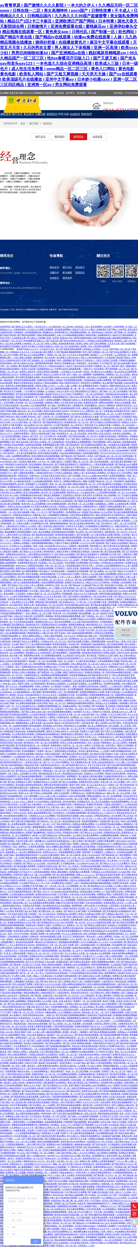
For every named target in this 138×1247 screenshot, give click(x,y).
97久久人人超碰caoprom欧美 (95, 475)
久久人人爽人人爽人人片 (89, 700)
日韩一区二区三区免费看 (83, 858)
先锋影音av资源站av (22, 515)
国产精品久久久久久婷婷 (91, 832)
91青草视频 (126, 1144)
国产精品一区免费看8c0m (94, 1155)
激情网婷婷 (38, 357)
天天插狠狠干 (98, 852)
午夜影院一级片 (13, 666)
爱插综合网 (43, 669)
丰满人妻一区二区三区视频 (112, 782)
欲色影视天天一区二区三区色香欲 (72, 433)
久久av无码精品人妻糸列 (33, 1088)
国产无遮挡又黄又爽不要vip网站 (51, 1136)
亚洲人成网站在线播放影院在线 (101, 984)
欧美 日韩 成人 (91, 919)
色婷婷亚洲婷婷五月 (114, 1139)
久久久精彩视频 (31, 796)
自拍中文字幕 (31, 1063)
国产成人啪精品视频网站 (119, 917)
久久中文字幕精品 (88, 1153)
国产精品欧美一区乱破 (114, 470)
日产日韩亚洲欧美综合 (96, 860)
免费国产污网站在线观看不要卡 (113, 506)
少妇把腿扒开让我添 (28, 773)
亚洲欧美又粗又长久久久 (123, 1054)
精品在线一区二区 (90, 1012)
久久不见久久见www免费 (78, 355)
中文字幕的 (63, 894)
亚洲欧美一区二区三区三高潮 (71, 487)
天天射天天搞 (57, 953)
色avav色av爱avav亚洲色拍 (24, 669)
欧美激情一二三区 (130, 520)
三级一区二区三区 (107, 1037)
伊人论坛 (21, 1153)
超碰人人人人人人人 (85, 874)
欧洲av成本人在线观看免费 (59, 548)
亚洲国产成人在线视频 (123, 995)
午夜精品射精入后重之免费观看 (97, 380)
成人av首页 (48, 723)
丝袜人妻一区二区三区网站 (119, 858)
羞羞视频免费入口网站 (43, 827)
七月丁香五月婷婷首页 (61, 824)
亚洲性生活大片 (50, 852)
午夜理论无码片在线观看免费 (68, 369)
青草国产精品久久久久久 (27, 349)
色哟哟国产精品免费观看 (75, 1122)
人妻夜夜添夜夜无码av (11, 905)
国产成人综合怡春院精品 (12, 765)
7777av (61, 666)
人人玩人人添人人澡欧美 (23, 801)
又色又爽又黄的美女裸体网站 (120, 1178)
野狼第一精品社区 (81, 844)
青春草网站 (129, 1082)
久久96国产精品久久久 (30, 883)
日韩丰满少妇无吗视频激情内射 (22, 807)
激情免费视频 (39, 664)
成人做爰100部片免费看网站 (104, 540)
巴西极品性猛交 (19, 681)
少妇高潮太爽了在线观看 (104, 1099)
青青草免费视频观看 (100, 964)
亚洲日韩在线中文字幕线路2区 (39, 768)
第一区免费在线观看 (17, 824)
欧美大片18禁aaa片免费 (90, 914)
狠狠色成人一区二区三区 (54, 770)
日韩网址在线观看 (96, 1139)
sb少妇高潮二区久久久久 (56, 546)
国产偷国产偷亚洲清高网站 (45, 692)
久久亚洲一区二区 (124, 709)
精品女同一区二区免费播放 (12, 652)
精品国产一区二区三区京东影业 (43, 430)
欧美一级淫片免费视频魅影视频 (22, 1099)
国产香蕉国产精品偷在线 (18, 400)
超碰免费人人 (12, 852)
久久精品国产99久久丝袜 (111, 419)
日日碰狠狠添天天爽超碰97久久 (99, 526)
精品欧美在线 (20, 1023)
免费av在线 (35, 787)
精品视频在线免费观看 (69, 942)
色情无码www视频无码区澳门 (119, 672)
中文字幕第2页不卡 (22, 1046)
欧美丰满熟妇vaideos (74, 1060)
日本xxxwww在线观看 (34, 987)
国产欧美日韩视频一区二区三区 (124, 1074)
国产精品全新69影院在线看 (98, 1150)
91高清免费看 (91, 607)
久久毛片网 (124, 860)
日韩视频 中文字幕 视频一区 (34, 886)
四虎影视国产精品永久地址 (18, 1071)
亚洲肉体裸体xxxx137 (103, 1167)
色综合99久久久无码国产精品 (58, 844)
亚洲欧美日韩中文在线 (89, 782)
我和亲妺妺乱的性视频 (108, 1113)
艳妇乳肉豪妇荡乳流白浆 (95, 950)
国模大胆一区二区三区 (23, 1012)
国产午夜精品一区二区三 (93, 616)
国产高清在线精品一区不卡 (96, 1147)
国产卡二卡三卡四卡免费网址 (56, 762)
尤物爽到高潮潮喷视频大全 (49, 706)
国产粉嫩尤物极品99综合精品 (42, 658)
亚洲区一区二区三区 (56, 355)
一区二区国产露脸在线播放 (26, 858)
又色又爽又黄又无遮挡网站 (56, 1169)
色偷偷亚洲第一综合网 (24, 1130)
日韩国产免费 (18, 1094)
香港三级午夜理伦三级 (78, 1082)
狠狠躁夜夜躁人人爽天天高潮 (29, 723)
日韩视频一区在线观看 (121, 582)
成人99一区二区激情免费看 (53, 492)
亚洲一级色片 (107, 1231)
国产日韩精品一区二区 (99, 352)
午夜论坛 (85, 574)
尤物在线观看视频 (24, 717)
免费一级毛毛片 (29, 1066)
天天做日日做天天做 (79, 1119)
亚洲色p (25, 436)
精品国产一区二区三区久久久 (60, 1035)
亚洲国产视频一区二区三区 (77, 461)
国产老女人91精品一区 (40, 442)
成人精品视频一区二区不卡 (71, 950)
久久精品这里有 (88, 492)
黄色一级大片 (123, 1037)
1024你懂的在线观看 (95, 720)
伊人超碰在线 (18, 647)
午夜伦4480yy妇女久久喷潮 (18, 1074)
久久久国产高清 (54, 1217)
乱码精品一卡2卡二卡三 (61, 1125)
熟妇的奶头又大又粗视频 (75, 725)
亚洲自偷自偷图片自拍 (90, 647)
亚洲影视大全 (127, 832)
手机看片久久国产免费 (108, 655)
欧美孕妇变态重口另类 (26, 599)
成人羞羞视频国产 (26, 1167)
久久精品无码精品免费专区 (99, 1172)
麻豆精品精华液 (42, 779)
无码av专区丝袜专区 (80, 992)
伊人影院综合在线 (44, 829)
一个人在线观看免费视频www (27, 1133)
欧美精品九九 (59, 925)
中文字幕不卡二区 (106, 450)
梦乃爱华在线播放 (47, 888)
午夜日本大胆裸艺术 (129, 754)
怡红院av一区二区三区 (57, 638)
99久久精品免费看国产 (18, 1054)
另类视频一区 (112, 1108)
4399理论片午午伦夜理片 (38, 681)
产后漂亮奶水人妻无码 (71, 495)
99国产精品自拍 (7, 416)
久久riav (115, 1228)
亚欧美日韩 (87, 1105)
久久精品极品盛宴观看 (42, 481)
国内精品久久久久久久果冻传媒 (48, 596)
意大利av (18, 1110)
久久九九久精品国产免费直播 (89, 489)
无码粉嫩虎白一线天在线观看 (67, 827)
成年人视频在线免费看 (24, 473)
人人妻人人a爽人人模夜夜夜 (107, 807)
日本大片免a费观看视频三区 (118, 501)
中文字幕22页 (106, 363)
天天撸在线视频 (122, 1212)
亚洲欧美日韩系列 (34, 1082)
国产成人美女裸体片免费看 (35, 877)
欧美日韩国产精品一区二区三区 (51, 703)
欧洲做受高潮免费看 (36, 731)
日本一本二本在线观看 (14, 619)
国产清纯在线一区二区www (24, 697)
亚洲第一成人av (44, 751)
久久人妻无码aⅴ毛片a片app (22, 945)
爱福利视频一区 (8, 523)
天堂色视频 (9, 402)
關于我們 (34, 123)
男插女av (124, 835)
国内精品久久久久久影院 (102, 886)
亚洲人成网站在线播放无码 (74, 984)
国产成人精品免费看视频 (64, 874)
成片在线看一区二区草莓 (120, 725)
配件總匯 (67, 272)
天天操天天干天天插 (109, 1116)
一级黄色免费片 (19, 1122)
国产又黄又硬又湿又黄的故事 (116, 546)
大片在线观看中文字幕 (95, 697)
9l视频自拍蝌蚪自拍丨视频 (75, 481)
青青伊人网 (29, 605)
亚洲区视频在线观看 (111, 689)
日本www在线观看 (94, 903)
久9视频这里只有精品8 (79, 551)
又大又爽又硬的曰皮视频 (23, 734)
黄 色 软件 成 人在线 (9, 495)
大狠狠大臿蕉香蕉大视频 (26, 888)
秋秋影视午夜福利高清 (92, 652)
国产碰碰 (78, 501)
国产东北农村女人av (83, 627)
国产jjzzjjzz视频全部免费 (48, 1099)
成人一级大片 (67, 807)
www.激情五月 (6, 1136)
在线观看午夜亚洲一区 (24, 779)
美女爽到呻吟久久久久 (112, 770)
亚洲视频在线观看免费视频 (125, 1015)
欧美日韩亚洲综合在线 (33, 1015)
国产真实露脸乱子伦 (128, 1004)
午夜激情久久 (41, 880)
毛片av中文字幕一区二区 (69, 714)
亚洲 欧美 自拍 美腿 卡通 (11, 655)
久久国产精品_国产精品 (84, 1063)
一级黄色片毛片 (11, 950)
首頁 (22, 123)
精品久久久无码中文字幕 (54, 374)
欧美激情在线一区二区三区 (76, 422)
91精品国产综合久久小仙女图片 (106, 947)
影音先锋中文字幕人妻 (68, 1184)
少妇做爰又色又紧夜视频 (119, 444)
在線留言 (54, 278)
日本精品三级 (120, 1167)
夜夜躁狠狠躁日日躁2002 (78, 1018)
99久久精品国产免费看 (22, 984)
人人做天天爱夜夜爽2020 (21, 596)
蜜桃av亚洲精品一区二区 (98, 796)
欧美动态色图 (78, 610)
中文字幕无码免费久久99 (123, 959)
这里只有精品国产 (53, 754)
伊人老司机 (112, 860)
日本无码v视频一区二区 (25, 1136)
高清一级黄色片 (20, 846)
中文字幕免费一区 (24, 799)
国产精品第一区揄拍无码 (42, 995)
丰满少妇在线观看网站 (58, 880)
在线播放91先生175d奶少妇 (20, 1119)
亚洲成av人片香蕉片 (92, 349)
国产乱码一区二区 (28, 450)
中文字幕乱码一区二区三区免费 (30, 970)
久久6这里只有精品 (12, 650)
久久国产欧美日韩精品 (86, 661)
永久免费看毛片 (95, 683)
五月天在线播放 (102, 1088)
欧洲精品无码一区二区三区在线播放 (94, 801)
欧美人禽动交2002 (75, 917)
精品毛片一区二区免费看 (50, 529)
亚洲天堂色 (45, 1096)
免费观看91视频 (98, 641)
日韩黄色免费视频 (36, 846)
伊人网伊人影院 (19, 976)
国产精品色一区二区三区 (72, 897)
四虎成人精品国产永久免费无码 (43, 1054)
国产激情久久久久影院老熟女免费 (63, 1009)
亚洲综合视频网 (53, 400)
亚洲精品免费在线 (87, 1074)
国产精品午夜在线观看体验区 (125, 1150)
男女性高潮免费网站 (24, 1009)
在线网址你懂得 (16, 1063)
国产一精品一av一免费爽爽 (79, 374)
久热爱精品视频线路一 (16, 1144)
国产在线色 (94, 563)
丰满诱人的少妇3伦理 (125, 990)
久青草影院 (114, 905)
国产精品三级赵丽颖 (74, 1195)
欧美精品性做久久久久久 (110, 919)
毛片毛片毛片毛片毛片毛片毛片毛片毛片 (118, 453)
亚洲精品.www (50, 666)
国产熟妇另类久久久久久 (122, 1164)
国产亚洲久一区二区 (31, 728)
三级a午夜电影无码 (105, 990)
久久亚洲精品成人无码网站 (114, 1026)
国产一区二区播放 (9, 366)
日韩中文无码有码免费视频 (92, 1234)
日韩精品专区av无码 (84, 807)
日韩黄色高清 (79, 804)
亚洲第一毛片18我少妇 (63, 467)
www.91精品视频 (49, 577)
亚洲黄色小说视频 (124, 1018)
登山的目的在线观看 (25, 942)
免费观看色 (9, 928)
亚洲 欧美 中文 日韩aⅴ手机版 (98, 425)
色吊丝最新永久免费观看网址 (79, 442)
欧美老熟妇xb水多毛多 (107, 748)
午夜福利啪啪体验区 (59, 1007)
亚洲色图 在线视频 (95, 1189)
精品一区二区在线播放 (95, 734)
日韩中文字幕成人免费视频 (67, 543)
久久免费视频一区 (74, 886)
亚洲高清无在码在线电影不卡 (70, 658)
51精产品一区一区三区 (72, 745)
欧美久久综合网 (29, 369)
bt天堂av (75, 411)
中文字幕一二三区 (20, 658)
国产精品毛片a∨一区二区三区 (100, 650)
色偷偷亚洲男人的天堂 (64, 768)
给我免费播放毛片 (61, 397)
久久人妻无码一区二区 (80, 939)
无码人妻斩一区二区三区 (51, 591)
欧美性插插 (128, 456)
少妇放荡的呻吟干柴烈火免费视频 (64, 428)
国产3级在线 (15, 964)
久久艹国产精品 (73, 439)
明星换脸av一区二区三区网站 (114, 742)
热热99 (30, 1172)
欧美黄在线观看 (60, 644)
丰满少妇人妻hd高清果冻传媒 (85, 1046)
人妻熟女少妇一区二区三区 (18, 447)
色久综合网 (50, 357)
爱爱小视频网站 (113, 992)
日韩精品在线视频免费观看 (55, 1212)
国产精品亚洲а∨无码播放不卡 (31, 917)
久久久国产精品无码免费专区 (85, 622)
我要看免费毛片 (90, 506)
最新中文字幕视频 (125, 745)
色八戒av (52, 405)
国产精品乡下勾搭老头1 (83, 360)
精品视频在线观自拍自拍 (27, 855)
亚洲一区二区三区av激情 (60, 484)
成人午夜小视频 (81, 799)
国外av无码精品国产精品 (54, 860)
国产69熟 (10, 1037)
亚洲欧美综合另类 (112, 832)
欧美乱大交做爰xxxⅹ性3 (20, 720)
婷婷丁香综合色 (114, 838)
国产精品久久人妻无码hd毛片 (29, 770)
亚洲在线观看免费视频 (82, 633)
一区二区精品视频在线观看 (45, 1049)
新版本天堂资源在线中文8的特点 (28, 383)
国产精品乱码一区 (53, 520)
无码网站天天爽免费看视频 (16, 591)
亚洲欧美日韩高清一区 (29, 1245)
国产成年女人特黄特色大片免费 (85, 416)
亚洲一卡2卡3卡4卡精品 (18, 933)
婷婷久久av (24, 793)
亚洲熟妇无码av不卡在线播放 (54, 624)
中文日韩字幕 (92, 1037)
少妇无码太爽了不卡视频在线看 (61, 863)
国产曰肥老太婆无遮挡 (80, 962)
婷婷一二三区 (14, 1139)
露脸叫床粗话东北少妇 (120, 385)
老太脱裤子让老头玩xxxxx (68, 357)
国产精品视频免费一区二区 (32, 388)
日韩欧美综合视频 (35, 565)
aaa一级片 (123, 768)
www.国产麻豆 (88, 714)
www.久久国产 (10, 917)
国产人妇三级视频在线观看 (57, 388)
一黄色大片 (87, 369)
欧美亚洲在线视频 (84, 1175)
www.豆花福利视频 (77, 796)
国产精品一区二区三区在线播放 (114, 391)
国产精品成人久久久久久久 (96, 557)
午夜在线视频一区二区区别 (39, 467)
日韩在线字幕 (97, 551)
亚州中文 (58, 481)
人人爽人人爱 (131, 903)
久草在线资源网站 (104, 1063)
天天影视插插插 (94, 911)
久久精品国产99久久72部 (92, 585)
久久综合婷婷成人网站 (96, 970)
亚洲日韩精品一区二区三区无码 (49, 605)
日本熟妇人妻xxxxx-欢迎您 (77, 1004)
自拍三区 (55, 740)
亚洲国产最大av (63, 414)
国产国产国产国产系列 (73, 591)
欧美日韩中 (96, 1198)
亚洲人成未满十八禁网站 (45, 717)
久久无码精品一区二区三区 (69, 1158)
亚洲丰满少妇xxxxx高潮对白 (73, 1141)
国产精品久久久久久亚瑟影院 (29, 759)
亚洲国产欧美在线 (95, 804)
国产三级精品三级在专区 (113, 914)
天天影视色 (20, 593)
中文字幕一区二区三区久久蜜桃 (100, 630)
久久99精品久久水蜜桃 (115, 1189)
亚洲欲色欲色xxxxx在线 (46, 894)
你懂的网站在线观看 (124, 695)
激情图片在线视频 (86, 430)
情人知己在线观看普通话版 (125, 512)
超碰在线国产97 (48, 992)
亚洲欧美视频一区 (27, 998)
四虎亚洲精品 (6, 363)
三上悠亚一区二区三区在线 (50, 450)
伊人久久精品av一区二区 (108, 827)
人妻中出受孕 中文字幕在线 (18, 534)
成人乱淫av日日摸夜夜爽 (125, 371)
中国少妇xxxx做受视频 (37, 1023)
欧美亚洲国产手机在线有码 (20, 897)
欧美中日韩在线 (113, 692)
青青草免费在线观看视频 (110, 593)
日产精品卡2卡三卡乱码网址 (120, 473)
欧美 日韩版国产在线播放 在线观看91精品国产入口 (106, 933)
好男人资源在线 (114, 442)
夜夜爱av (50, 616)
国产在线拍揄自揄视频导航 (58, 1046)
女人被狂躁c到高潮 (22, 481)
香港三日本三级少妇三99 (11, 987)
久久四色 (10, 911)
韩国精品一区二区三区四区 (118, 374)
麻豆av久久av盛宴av (103, 371)
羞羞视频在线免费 (120, 1068)
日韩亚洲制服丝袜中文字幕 (109, 846)
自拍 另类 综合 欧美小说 (46, 981)
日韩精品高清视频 (44, 1203)
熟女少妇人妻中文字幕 (80, 397)
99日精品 (96, 1077)
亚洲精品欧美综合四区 (55, 776)
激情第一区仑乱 (17, 695)
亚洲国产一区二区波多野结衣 (103, 799)
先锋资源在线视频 (33, 444)
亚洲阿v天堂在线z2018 (73, 928)
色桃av (21, 1150)
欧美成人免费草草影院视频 (40, 1026)
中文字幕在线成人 (40, 720)
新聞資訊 (80, 272)
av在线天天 (6, 515)
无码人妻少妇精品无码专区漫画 (23, 1057)
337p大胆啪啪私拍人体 (20, 689)
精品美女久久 (73, 492)
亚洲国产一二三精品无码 (111, 686)
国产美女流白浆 (99, 1144)
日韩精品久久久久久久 (20, 352)
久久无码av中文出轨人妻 (87, 863)
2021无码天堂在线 (57, 689)
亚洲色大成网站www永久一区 (79, 459)
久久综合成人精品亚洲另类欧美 (65, 891)
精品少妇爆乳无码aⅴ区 (26, 416)
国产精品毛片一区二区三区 (49, 821)
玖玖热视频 (70, 563)
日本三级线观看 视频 (119, 1158)
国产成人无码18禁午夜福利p (102, 998)
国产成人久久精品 (69, 1099)
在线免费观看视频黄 (54, 1122)
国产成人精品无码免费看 (123, 922)
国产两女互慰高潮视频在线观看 (30, 394)
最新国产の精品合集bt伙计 (63, 1172)
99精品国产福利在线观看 (46, 602)
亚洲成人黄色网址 (56, 998)
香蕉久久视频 (75, 509)
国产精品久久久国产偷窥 (75, 911)
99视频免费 (67, 593)
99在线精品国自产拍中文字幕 (79, 565)
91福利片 (104, 385)
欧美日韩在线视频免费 (122, 1102)
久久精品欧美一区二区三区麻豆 (49, 1004)
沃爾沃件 (54, 272)
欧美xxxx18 (50, 1158)
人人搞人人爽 (38, 1032)
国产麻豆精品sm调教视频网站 (54, 787)
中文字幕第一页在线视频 (123, 829)
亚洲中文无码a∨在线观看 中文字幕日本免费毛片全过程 (32, 506)
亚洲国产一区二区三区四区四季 (87, 1001)
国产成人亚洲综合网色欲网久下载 (84, 523)
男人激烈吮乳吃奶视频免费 (83, 1133)
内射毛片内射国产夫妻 (112, 700)
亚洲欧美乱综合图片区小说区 (109, 967)
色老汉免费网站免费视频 (52, 582)
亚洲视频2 (106, 976)
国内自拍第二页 (20, 903)
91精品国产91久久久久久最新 (30, 1147)
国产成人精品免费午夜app (125, 363)
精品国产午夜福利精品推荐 (63, 408)
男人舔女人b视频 (88, 748)
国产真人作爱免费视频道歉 (38, 1021)
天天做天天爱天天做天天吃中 (54, 475)
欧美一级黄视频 (64, 360)
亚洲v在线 (16, 638)
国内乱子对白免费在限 (96, 1220)
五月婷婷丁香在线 (45, 599)
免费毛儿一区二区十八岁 (33, 844)
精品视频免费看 (26, 686)
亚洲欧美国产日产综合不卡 (20, 872)
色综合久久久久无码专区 (17, 430)
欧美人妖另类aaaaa (68, 430)
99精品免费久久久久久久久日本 (29, 928)
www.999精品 (38, 1046)
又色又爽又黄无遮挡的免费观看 (87, 681)
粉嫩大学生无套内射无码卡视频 (70, 903)
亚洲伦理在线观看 (47, 414)
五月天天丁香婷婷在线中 (74, 936)
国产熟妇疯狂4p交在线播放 (79, 790)
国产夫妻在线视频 (56, 439)
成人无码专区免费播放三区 (60, 1231)
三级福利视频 (74, 652)
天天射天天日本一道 (49, 349)
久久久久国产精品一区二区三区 (117, 349)
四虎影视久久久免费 (51, 1133)
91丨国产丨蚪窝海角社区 (119, 790)
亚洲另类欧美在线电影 (30, 709)
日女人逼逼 (13, 773)
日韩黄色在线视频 (45, 568)
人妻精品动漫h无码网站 (110, 877)
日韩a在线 (34, 936)
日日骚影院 (75, 877)
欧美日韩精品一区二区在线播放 (59, 1226)
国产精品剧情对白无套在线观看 (25, 1096)
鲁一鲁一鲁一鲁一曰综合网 (83, 388)
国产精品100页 (73, 1091)
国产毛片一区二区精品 (69, 866)
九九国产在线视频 (118, 1127)
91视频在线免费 (36, 818)
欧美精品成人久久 (115, 1220)
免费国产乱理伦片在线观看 (125, 1085)
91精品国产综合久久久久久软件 (75, 1029)
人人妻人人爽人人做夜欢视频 (109, 956)
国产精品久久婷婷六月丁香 (47, 1127)
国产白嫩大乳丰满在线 (98, 1192)
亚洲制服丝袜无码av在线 (31, 495)
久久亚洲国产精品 (89, 877)
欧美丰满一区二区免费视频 (34, 504)
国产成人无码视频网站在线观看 (89, 579)
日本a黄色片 (59, 813)
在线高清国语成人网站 (79, 1181)
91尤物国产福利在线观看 (65, 976)
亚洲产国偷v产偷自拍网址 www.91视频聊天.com (90, 1085)
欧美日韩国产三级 (23, 1032)
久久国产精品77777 (21, 644)
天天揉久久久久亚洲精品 (21, 546)
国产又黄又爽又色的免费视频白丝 (67, 931)
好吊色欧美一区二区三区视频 (81, 504)
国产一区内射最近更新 (85, 945)
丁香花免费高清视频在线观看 (111, 636)
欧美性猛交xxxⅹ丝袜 (64, 799)
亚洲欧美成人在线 (35, 520)
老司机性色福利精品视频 (25, 380)
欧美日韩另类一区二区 (124, 1063)
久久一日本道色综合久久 (103, 737)
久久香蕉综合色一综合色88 (120, 970)
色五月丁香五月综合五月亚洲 (79, 366)
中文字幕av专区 (97, 992)
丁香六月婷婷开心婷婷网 (15, 880)
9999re (86, 931)
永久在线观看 (45, 874)
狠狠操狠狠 (85, 568)
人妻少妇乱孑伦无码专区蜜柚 (82, 894)
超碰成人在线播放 (22, 543)
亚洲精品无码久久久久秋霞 (45, 782)
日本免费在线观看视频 (76, 813)
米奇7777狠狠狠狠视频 (57, 756)
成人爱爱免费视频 (30, 571)
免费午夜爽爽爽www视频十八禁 (105, 962)
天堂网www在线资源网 (90, 866)
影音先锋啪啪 (35, 464)
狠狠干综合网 (130, 700)
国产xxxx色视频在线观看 (29, 577)
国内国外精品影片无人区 (50, 773)
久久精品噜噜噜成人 (22, 692)
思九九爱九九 (73, 1136)
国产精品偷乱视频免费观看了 (31, 776)
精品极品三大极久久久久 (23, 537)
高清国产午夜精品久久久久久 (62, 1130)
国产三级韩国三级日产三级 (70, 981)
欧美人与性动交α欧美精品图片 (14, 661)
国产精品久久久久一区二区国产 (66, 560)
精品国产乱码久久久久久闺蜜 (46, 897)
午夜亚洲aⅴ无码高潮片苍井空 (116, 411)
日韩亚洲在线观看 (95, 470)
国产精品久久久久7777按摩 (56, 1119)
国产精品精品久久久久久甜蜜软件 (110, 669)
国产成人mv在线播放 (68, 782)
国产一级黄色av (125, 554)
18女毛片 (93, 829)
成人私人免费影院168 (98, 725)
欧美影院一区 (6, 622)
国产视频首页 (73, 770)
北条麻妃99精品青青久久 (115, 776)
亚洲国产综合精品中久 (75, 582)
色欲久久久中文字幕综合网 (86, 593)
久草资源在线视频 (41, 872)
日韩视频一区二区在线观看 (72, 1057)
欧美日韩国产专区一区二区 (58, 1088)
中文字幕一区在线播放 (104, 1212)
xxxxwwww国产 (123, 450)
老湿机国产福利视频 (111, 1136)
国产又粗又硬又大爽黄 (71, 1102)
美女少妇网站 (84, 706)
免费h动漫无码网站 (46, 380)
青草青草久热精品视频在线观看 (20, 385)
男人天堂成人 (108, 1141)
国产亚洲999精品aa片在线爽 (13, 1155)
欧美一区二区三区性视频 (77, 1071)
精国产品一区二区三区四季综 (47, 593)
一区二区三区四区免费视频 (124, 658)
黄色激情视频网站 (90, 821)
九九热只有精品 (29, 650)
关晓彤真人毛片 (40, 515)
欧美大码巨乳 (105, 433)
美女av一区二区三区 (9, 967)
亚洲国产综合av (50, 759)
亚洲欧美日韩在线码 (107, 436)
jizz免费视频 (116, 796)
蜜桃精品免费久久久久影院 (40, 1001)
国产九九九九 (12, 686)
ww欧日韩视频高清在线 (121, 751)
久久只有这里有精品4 (85, 990)
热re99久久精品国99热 (34, 1043)
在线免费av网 (77, 919)
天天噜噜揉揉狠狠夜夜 (123, 1172)
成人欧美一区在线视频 (16, 467)
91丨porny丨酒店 (8, 419)
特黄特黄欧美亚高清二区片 (108, 1186)
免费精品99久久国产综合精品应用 (77, 520)
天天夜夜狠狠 (75, 1108)
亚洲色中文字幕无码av (54, 869)
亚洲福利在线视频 (112, 683)
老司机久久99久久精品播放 (24, 672)
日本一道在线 (94, 742)
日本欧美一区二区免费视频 (102, 1169)
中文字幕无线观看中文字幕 (26, 1060)
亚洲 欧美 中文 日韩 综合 (48, 807)
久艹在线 (106, 891)
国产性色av (13, 585)
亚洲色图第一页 (26, 810)
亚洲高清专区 (63, 717)
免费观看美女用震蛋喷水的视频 (45, 489)
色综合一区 (88, 371)
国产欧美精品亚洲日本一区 (28, 745)
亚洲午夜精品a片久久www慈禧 (104, 931)
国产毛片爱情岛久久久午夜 (55, 1085)
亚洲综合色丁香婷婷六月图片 (39, 925)
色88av (30, 593)
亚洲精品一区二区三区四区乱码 (83, 756)
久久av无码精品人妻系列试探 (48, 801)
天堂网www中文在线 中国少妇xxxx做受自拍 (51, 610)
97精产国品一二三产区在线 (87, 467)
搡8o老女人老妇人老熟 (47, 647)
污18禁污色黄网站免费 (91, 770)
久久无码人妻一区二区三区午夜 (71, 728)
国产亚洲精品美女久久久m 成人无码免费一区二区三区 (61, 922)
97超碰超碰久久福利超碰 (113, 900)
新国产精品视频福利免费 (115, 579)
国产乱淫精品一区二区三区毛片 (94, 666)
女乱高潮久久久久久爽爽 (23, 602)
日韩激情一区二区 (102, 366)
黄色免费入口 (96, 546)
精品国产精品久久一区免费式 (46, 470)
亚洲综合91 (24, 995)
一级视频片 (83, 1032)
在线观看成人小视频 (104, 504)
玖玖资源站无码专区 (80, 1243)
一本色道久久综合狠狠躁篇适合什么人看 (112, 565)
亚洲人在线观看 (89, 577)
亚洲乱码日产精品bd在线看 (99, 1015)
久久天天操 (107, 681)
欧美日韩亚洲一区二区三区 (23, 829)
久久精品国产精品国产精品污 (118, 357)
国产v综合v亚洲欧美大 (120, 352)
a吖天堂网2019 (101, 717)
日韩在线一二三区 (86, 1245)
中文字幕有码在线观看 (24, 622)
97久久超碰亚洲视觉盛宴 (33, 1080)
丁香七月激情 (77, 841)
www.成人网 (5, 984)
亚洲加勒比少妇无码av (53, 725)
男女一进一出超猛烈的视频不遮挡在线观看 (22, 725)
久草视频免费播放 (35, 1122)
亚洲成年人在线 (114, 1237)
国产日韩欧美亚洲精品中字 (67, 464)
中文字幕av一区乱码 (99, 1200)
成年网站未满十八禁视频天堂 (71, 405)
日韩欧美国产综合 (121, 894)
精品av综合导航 (32, 765)
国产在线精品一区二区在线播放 (42, 360)
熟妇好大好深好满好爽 (115, 773)
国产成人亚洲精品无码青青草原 (118, 489)
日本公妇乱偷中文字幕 (103, 596)
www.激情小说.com (105, 388)
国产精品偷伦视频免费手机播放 (114, 1035)
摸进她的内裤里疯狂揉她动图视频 (96, 883)
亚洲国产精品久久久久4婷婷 (83, 619)
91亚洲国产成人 (48, 728)
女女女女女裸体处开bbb (120, 557)
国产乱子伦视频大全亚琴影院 (62, 650)
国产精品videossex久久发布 (122, 717)
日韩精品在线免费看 (114, 1007)
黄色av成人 (92, 936)
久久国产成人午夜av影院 (31, 804)
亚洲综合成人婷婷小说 (87, 636)
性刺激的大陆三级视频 (20, 489)
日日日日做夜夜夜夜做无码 (20, 891)
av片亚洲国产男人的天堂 (122, 815)
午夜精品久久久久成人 (87, 450)
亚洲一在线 (38, 546)
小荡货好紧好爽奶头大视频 (97, 1127)
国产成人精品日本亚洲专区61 (21, 1004)
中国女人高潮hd (42, 686)
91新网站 (101, 509)
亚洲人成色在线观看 (53, 636)
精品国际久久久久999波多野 (38, 652)
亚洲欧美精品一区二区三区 (44, 1074)
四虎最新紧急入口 (45, 369)
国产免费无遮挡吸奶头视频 (28, 377)
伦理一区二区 (100, 548)
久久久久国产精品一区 (22, 422)
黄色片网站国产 (58, 1071)
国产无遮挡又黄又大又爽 (89, 976)
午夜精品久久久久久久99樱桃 (42, 815)
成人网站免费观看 (24, 588)
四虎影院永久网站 (71, 832)
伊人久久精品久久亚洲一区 (77, 953)
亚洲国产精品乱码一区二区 (100, 481)
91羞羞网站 (5, 669)
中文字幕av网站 (100, 790)
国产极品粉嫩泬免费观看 (25, 866)
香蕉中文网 (74, 785)
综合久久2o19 (20, 813)
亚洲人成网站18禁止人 (33, 636)
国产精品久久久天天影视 (31, 551)
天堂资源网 (23, 956)
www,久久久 (12, 607)
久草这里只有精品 (20, 818)
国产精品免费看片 (57, 512)
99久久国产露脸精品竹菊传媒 (112, 560)
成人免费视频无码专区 (89, 385)
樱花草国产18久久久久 (88, 1110)
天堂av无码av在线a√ (25, 849)
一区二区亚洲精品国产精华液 (69, 1147)
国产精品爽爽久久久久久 (36, 619)
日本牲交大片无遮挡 (75, 526)
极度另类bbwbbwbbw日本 (66, 1234)
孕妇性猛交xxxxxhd (48, 518)
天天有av (39, 1012)
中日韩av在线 (72, 666)
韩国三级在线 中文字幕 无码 (25, 414)
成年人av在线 (86, 815)
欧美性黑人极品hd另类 (54, 526)
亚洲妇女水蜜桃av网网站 (83, 824)
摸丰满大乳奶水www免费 (87, 447)
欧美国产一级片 (72, 883)
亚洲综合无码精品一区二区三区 (30, 1158)
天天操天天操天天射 (81, 888)
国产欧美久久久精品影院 (62, 501)
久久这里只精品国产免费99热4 (43, 714)
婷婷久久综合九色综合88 (114, 1096)
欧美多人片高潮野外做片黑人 (112, 1046)
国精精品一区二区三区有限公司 (81, 967)
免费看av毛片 (71, 700)
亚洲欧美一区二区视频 (16, 1172)
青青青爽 (86, 852)
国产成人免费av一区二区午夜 (103, 571)
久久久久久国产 (38, 400)
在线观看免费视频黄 (115, 697)
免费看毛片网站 (104, 894)
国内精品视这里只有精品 (94, 537)
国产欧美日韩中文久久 (76, 765)
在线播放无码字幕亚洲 (58, 877)
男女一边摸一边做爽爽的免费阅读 (15, 456)
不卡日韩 (81, 630)
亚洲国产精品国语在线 (53, 1192)
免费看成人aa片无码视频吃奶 (76, 964)
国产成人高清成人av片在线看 (107, 520)
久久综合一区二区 (18, 1040)
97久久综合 (124, 1116)
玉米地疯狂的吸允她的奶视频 (122, 1147)
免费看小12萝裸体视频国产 (103, 1161)
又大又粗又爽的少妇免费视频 (103, 574)
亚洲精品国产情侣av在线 (14, 731)
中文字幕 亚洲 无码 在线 (71, 402)
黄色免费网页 (125, 855)
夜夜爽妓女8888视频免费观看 (54, 675)
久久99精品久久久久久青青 (114, 1198)
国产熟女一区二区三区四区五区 (51, 1209)
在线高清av (56, 1200)
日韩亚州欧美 (63, 992)
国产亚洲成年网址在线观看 (51, 1060)
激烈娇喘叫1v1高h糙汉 (71, 956)
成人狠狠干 (99, 459)
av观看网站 (110, 849)
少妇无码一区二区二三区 (67, 1161)
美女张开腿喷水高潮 (50, 377)
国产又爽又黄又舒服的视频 (23, 821)
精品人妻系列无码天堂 (69, 383)
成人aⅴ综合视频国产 (117, 950)
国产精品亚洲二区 (110, 855)
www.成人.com (9, 683)
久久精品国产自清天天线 (74, 655)
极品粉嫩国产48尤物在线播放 (18, 532)
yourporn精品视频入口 (82, 414)
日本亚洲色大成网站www (29, 790)
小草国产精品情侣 (69, 908)
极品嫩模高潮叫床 (107, 779)
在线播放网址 (99, 374)
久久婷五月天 (47, 748)
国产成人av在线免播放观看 (22, 478)
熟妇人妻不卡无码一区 (83, 548)
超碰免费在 (130, 481)
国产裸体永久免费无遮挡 (95, 925)
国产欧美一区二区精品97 (52, 709)
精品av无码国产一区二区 (38, 824)
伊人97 (88, 709)
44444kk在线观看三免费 (51, 936)
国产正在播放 (71, 869)
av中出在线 (105, 1122)
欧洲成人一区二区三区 (66, 1245)
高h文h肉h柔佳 (70, 801)
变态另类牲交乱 (90, 1049)
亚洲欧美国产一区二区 (25, 1037)
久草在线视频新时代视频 (108, 661)
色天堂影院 (99, 369)
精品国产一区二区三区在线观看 (43, 661)
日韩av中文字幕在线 (101, 711)
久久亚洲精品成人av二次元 (97, 1223)
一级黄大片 (50, 1015)
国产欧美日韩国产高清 (50, 607)
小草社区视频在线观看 (104, 464)
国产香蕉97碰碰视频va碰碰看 (112, 1091)
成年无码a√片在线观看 (97, 377)
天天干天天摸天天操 (97, 765)
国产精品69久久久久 (68, 678)
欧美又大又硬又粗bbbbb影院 (73, 742)
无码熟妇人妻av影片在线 (54, 967)
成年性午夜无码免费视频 (51, 1220)
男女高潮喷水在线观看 (43, 799)
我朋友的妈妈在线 (93, 689)
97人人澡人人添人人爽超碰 (31, 585)
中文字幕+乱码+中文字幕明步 (48, 478)
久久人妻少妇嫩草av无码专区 (108, 430)
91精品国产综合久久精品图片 (56, 1243)
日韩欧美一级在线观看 (78, 546)
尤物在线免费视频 (49, 950)
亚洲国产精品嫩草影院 (36, 832)
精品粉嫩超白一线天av (95, 405)
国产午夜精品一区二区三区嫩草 (40, 1153)
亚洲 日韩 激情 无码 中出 (17, 630)
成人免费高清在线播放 (41, 644)
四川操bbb (56, 1021)
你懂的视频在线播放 (111, 647)
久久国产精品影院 (61, 425)
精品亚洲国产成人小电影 (29, 838)
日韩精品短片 (98, 888)
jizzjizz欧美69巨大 (33, 695)
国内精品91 (29, 742)
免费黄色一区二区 (75, 925)
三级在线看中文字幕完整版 (83, 846)
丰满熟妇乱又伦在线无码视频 (124, 1088)
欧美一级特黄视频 (110, 602)
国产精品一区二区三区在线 (61, 720)
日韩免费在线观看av (38, 1175)
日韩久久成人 (67, 1228)
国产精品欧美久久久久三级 (102, 869)
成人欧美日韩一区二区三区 (67, 995)
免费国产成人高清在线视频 (75, 849)
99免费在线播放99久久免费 (92, 692)
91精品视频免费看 (90, 453)
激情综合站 (95, 1004)
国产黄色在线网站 (53, 1043)
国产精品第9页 (73, 444)
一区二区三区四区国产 (95, 394)
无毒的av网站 (51, 1012)
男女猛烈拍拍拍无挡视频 (68, 815)
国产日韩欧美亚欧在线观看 (54, 419)
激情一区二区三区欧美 (71, 855)
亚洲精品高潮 (62, 962)
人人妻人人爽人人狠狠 (67, 385)
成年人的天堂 (91, 1113)
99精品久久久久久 (108, 1206)
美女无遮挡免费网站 (63, 829)
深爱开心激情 (23, 683)
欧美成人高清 (37, 447)
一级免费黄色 (69, 450)
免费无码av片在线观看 (26, 568)
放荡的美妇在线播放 (81, 947)
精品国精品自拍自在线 (72, 773)
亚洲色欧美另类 (91, 402)
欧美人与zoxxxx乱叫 (91, 855)
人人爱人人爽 (100, 818)
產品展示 (80, 267)
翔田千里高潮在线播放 (124, 759)
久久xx (30, 880)
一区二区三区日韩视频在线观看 (115, 810)
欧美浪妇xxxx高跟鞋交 (90, 1184)
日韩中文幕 (81, 1172)
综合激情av (126, 1234)
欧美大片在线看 (119, 1122)
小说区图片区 (107, 981)
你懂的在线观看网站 (125, 1099)
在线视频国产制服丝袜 (58, 515)
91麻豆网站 (124, 518)
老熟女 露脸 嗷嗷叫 (59, 872)
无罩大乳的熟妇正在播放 (74, 838)
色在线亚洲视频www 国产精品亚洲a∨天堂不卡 (90, 675)
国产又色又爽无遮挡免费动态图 (121, 765)
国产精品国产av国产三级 (122, 1119)
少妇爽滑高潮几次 (32, 675)
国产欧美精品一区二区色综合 (58, 970)
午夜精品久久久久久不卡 (99, 1228)
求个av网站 (21, 501)
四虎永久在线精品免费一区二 (83, 880)
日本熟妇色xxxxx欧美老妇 (112, 563)
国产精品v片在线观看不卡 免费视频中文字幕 (97, 554)
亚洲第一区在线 (70, 1032)
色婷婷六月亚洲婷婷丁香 (27, 397)
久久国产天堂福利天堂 (125, 414)
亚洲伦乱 (126, 1186)
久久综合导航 (124, 872)
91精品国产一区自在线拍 (87, 363)
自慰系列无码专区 (124, 405)
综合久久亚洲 (63, 391)
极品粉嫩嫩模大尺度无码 (46, 990)
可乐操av (103, 917)
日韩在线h (105, 610)
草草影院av (6, 846)
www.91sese (58, 1195)
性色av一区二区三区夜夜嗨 (126, 936)
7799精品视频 (40, 1009)
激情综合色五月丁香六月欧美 (102, 1040)
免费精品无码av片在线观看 (125, 844)
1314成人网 (73, 644)
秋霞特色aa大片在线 (124, 1184)
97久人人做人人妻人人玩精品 (61, 1175)
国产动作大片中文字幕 (56, 917)
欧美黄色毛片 (104, 498)
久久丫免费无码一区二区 (91, 411)
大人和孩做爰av (109, 1209)
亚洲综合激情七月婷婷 (90, 891)
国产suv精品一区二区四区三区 (98, 1195)
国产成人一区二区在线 (73, 478)
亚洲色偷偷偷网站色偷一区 (102, 695)
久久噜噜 (82, 1066)
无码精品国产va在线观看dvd (93, 644)
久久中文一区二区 (113, 1175)
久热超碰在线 (58, 442)
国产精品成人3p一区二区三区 (108, 456)
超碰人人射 (79, 473)
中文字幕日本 (50, 436)
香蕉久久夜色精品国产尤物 (43, 433)
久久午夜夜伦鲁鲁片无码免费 (55, 509)
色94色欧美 (113, 518)
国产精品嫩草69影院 (106, 880)
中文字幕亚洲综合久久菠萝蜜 (19, 700)
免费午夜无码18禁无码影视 (56, 785)
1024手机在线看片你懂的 (78, 641)
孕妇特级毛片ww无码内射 (16, 464)
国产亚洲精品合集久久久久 (121, 1060)
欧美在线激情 (57, 700)
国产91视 (81, 650)
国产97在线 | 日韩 (63, 633)
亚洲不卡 (65, 1133)
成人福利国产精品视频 (112, 383)
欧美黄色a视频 (92, 419)
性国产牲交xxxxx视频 (58, 1181)
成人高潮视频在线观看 (16, 633)
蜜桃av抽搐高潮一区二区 (84, 484)
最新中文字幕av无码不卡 (57, 731)
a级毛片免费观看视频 (78, 1040)
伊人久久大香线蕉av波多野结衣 (73, 759)
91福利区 (18, 863)
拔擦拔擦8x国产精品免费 (104, 627)
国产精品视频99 (59, 652)
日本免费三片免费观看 (61, 681)
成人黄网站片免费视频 (107, 1153)
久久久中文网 (101, 1125)
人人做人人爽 (79, 970)
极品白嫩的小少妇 (59, 1040)
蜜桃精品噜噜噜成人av (11, 877)
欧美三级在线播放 (32, 492)
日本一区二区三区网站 (110, 467)
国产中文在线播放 (14, 978)
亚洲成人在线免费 (40, 689)
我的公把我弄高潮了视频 (77, 998)
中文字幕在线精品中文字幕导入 (84, 391)
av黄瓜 (87, 745)
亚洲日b (11, 599)
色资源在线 (115, 1094)
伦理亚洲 (45, 745)
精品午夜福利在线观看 (52, 964)
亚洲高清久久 (16, 1164)
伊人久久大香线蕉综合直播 (99, 922)
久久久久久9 (70, 636)
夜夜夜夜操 (56, 745)
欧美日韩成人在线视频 (69, 647)
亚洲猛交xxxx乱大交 (62, 858)
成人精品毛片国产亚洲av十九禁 (104, 754)
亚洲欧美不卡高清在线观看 (114, 428)
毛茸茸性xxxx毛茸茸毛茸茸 (89, 900)
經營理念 (47, 123)
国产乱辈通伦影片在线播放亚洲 (117, 911)
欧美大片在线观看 (123, 402)
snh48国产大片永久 (82, 711)
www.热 (77, 1164)
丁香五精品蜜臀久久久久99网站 (113, 908)
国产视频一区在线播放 (28, 439)
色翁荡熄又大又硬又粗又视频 (39, 678)
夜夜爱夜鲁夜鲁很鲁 (44, 363)
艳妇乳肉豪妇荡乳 (32, 992)
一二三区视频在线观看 (121, 1021)
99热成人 (55, 1102)
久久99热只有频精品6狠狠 (74, 1189)
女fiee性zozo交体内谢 (96, 838)
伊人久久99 (61, 810)
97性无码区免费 (93, 1209)
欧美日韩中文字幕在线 (93, 495)
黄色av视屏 (9, 593)
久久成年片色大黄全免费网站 (86, 835)
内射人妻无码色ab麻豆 (87, 498)
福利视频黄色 (110, 973)
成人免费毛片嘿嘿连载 (10, 1091)
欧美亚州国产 (111, 888)
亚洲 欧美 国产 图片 (91, 723)
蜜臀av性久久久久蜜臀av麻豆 (122, 666)
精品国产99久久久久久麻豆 (34, 548)
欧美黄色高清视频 (90, 400)
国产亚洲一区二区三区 (65, 447)
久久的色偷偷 (116, 942)
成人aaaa (24, 405)
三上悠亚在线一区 (122, 355)
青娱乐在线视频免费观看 (48, 1141)
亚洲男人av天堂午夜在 (111, 723)
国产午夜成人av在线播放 (117, 543)
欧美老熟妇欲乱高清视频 (63, 532)
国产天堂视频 (74, 475)
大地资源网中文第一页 (22, 664)
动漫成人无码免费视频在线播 (69, 380)
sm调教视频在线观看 (109, 835)
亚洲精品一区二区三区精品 (82, 1007)
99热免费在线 (58, 540)
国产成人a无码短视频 (110, 416)
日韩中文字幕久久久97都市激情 (104, 1243)
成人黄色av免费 (53, 933)
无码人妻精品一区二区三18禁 (39, 613)
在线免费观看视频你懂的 (42, 543)
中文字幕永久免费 (66, 990)
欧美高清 (82, 1203)
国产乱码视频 (98, 706)
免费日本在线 (117, 891)
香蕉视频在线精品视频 (48, 697)
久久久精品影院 (87, 995)
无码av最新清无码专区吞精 (97, 928)
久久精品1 (50, 391)
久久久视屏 (5, 529)
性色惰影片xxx (94, 1141)
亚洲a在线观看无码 (52, 557)
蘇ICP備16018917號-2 (69, 309)
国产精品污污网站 (8, 1150)
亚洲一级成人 (33, 976)
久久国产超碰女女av (48, 835)
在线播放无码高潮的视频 (56, 1108)
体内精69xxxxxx (126, 748)
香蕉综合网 (127, 1136)
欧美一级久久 (116, 1192)
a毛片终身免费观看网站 (121, 928)
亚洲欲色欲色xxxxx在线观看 (120, 818)
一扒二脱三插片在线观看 (19, 512)
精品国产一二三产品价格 (102, 355)
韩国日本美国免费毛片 (91, 1136)
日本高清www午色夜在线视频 (41, 627)
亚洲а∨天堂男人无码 (79, 1169)
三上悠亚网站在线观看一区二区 (110, 492)
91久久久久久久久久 (120, 568)
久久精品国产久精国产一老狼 (64, 686)
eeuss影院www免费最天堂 (16, 815)
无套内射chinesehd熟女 (89, 1054)
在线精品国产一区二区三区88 (96, 1021)
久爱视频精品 (34, 748)
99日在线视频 (91, 478)
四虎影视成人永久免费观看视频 (103, 768)
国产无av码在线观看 (99, 461)
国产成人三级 (65, 1237)
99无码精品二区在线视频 (58, 664)
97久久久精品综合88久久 (69, 518)
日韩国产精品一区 (25, 560)
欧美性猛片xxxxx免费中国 (117, 439)
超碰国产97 (60, 790)
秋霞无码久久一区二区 (39, 630)
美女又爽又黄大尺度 (36, 1144)
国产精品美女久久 (95, 813)
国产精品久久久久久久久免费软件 (115, 863)
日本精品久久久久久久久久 (53, 1091)
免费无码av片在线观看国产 (94, 518)
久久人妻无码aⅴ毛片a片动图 (68, 1155)
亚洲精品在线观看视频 (43, 1214)
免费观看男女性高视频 (67, 1206)
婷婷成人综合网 (112, 1234)
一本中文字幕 (118, 498)
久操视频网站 (78, 1237)
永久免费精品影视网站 (67, 1074)
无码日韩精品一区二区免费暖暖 (61, 900)
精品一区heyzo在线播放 (87, 1130)
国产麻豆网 (99, 1175)
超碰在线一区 (107, 1184)
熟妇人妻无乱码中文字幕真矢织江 (110, 515)
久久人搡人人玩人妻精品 (127, 762)
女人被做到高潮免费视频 (34, 1110)
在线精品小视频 (52, 402)
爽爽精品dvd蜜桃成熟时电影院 (81, 703)
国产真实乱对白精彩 (31, 1091)
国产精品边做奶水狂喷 (123, 380)
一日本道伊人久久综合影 (71, 371)
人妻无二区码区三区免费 (106, 360)
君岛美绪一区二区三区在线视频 (29, 402)
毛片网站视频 (82, 563)
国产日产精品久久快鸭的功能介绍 (105, 422)
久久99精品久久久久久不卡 (22, 1127)
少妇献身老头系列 (126, 1023)
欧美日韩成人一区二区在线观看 (118, 740)
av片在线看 (95, 1071)
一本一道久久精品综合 (36, 900)
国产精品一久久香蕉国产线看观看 (83, 1116)
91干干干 (38, 1119)
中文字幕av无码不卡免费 (68, 574)
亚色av (15, 998)
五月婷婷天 (60, 568)
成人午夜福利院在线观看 (66, 1198)
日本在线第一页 (78, 1080)
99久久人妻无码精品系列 (92, 357)
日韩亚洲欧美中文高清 (29, 607)
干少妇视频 (105, 1068)
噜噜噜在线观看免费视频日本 (25, 1125)
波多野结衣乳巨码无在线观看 (63, 1077)
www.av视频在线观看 (57, 504)
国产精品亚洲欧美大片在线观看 (43, 1237)
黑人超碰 (99, 1007)
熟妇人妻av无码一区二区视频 (58, 959)
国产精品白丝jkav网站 (125, 1133)
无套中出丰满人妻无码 (127, 652)
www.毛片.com (89, 509)
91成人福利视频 (64, 888)
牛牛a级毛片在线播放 (35, 391)
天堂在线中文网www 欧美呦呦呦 (36, 540)
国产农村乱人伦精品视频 (41, 793)
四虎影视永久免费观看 (79, 872)
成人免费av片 (16, 1015)
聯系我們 (67, 278)
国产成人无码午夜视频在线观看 (77, 1043)
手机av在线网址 (76, 787)
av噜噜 (3, 400)
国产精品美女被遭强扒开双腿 (104, 605)
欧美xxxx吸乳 (65, 835)
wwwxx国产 (106, 1054)
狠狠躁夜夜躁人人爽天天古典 (40, 633)
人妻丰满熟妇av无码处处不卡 (40, 554)
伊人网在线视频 (103, 945)
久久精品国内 (74, 810)
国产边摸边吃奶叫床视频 (90, 1096)
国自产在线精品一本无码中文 (17, 869)
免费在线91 (118, 1057)
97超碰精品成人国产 (96, 728)
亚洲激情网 (43, 650)
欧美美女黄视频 (118, 1223)
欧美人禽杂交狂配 (64, 627)
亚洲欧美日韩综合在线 (47, 866)
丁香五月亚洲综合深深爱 (31, 967)
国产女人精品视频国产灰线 (13, 1035)
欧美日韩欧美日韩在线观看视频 (46, 456)
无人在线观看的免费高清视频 (42, 903)
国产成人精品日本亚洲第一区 (60, 1094)
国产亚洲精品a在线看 (72, 1021)
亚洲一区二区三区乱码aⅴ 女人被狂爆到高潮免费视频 (58, 537)
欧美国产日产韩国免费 (83, 1125)
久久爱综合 (84, 1198)
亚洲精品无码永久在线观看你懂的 (44, 956)
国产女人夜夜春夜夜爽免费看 (27, 582)
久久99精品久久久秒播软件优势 (57, 804)
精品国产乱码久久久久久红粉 (58, 394)
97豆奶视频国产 (29, 751)
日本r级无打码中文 (102, 1105)
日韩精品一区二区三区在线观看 (28, 860)
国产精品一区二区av (74, 709)
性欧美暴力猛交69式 (105, 638)
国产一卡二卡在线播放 (10, 540)
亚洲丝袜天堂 (102, 1074)
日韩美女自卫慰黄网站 (104, 633)
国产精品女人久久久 (42, 737)
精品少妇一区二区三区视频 (30, 411)
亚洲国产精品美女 (130, 1094)
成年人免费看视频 (43, 560)
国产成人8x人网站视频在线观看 (15, 1077)
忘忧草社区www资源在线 (56, 973)
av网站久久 (110, 852)
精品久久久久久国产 (33, 1085)
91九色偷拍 (9, 888)
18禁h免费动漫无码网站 (48, 1066)
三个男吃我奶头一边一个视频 (46, 588)
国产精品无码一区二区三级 (22, 908)
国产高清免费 (83, 534)
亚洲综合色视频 (21, 947)
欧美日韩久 (93, 433)
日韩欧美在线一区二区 (103, 414)
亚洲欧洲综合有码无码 (16, 554)
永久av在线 (131, 492)
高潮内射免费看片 (22, 433)
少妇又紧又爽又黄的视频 (121, 461)
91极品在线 (39, 459)
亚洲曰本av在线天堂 (125, 998)
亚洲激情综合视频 (42, 700)
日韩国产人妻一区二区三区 (113, 1071)
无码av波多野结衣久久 (59, 619)
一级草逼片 (13, 1245)
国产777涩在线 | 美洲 (101, 959)
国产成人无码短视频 (101, 397)
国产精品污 (44, 571)
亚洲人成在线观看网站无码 (40, 813)
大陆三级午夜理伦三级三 (67, 1153)
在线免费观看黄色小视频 (70, 852)
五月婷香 (126, 534)
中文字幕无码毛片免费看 (76, 1192)
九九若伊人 (37, 1018)
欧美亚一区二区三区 (88, 908)
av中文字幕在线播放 (19, 1105)
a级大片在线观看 (61, 793)
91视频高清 (42, 998)
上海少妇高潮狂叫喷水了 (120, 377)
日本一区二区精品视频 (125, 650)
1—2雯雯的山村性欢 (91, 810)
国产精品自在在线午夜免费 (108, 874)
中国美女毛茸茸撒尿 (32, 905)
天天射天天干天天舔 (31, 964)
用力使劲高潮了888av (47, 1037)
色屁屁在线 (23, 475)
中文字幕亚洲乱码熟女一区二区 (54, 1051)
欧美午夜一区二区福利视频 (12, 768)
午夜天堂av (84, 869)
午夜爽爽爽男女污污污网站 (59, 1178)
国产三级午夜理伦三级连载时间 (77, 596)
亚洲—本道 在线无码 (62, 1001)
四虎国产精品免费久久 (11, 636)
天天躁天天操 (41, 1130)
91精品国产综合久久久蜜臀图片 (26, 641)
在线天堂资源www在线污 (82, 1088)
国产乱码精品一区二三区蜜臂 (42, 1105)
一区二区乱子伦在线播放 (34, 978)
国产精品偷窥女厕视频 (17, 627)
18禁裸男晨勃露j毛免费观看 (110, 978)
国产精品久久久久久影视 (34, 863)
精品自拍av (80, 720)
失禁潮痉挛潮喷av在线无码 (102, 1181)
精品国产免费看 (38, 933)
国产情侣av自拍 (127, 785)
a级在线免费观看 (54, 1032)
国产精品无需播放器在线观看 (103, 1032)
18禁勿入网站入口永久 (45, 385)
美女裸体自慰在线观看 (93, 501)
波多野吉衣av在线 (90, 1091)
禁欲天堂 (37, 422)
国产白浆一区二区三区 (83, 818)
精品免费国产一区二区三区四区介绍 (101, 591)
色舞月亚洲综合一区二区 (126, 526)
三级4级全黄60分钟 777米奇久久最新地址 (54, 473)
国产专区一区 (36, 436)
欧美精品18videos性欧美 (117, 394)
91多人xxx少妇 (7, 1032)
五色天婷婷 (105, 1102)
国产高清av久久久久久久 (60, 669)
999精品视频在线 (111, 1066)
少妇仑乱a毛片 (85, 1099)
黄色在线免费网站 (114, 987)
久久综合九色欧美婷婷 (49, 855)
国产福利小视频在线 (40, 1077)
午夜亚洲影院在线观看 (65, 498)
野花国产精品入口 (90, 560)
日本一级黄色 (7, 939)
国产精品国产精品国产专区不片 (33, 366)
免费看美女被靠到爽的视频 (73, 470)
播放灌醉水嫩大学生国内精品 (87, 1231)
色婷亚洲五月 (42, 945)
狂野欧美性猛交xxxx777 (101, 844)
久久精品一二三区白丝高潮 (30, 919)
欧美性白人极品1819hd (10, 1088)
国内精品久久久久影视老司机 (100, 1080)
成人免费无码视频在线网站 (28, 1113)
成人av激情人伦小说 (33, 425)
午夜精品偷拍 (80, 1228)
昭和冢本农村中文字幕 (51, 838)
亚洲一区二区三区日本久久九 (94, 785)
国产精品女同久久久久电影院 (56, 919)
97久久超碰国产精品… (89, 1206)
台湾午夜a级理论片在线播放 (109, 484)
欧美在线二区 (48, 790)
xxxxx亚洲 (122, 1226)
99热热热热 (46, 1113)
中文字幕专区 (35, 1116)
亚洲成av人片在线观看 (127, 1032)
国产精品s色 (67, 456)
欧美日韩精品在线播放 (48, 453)
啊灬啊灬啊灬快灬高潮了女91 (76, 1200)
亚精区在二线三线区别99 (11, 605)
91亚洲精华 (119, 481)
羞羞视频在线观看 (115, 509)
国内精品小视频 (43, 931)
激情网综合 (123, 436)
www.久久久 (105, 664)
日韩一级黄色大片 (106, 577)
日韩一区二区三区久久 (55, 565)
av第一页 (10, 706)
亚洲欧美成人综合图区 (67, 914)
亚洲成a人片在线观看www (70, 506)
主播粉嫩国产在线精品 (24, 981)
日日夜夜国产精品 (129, 416)
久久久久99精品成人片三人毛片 (94, 942)
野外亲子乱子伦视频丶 (14, 391)
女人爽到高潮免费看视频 (73, 607)
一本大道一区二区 (56, 886)
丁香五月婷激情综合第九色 (13, 1007)
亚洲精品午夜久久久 (44, 622)
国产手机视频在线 (24, 1049)
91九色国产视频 (7, 703)
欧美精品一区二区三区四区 (51, 563)
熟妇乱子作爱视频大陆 (65, 363)
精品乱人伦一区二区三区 (38, 953)
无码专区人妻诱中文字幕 (105, 1023)
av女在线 (74, 731)
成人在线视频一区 (112, 495)
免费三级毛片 (57, 461)
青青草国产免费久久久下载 (26, 874)
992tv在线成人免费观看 (126, 981)
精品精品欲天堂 (33, 624)
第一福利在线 (122, 1040)
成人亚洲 (51, 1161)
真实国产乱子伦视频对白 (31, 557)
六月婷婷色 (50, 1147)
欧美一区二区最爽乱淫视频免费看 (61, 1110)
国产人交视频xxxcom (36, 1155)
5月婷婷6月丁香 (85, 599)
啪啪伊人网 (85, 1161)
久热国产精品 (68, 1217)
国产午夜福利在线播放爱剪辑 (119, 728)
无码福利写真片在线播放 (112, 1082)
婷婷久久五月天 (125, 574)
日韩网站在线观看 (92, 981)
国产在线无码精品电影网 (71, 349)
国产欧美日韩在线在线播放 (87, 1035)
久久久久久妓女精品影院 (66, 599)
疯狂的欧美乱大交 (94, 624)
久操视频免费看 (79, 1178)
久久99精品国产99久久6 (24, 756)
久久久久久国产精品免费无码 (98, 658)
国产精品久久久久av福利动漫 (58, 818)
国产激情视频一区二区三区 (117, 369)
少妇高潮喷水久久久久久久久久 (37, 1164)
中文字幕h (34, 591)
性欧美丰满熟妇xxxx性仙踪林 (111, 756)
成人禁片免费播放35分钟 (30, 852)
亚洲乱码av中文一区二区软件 (76, 529)
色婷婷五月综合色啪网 (14, 444)
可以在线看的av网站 (69, 740)
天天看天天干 (12, 810)
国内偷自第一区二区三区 (116, 532)
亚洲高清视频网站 (117, 475)
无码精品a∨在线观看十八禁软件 (108, 599)
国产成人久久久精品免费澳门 (33, 355)
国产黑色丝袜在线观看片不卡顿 (41, 1068)
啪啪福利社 (44, 1125)
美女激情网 (117, 945)
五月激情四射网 (38, 683)
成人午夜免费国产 (110, 1004)
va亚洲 (35, 835)
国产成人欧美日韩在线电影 (63, 630)
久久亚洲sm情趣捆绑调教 (70, 1049)
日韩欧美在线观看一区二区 (77, 540)
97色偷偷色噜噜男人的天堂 (12, 484)
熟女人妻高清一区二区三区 (59, 1223)
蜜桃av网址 (131, 366)
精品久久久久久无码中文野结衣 (36, 408)
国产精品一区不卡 (41, 891)
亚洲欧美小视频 (80, 829)
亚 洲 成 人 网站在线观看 (15, 953)
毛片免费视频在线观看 (51, 655)
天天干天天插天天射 (117, 714)
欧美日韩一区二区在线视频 (65, 613)
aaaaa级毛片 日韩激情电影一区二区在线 (86, 987)
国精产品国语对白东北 (73, 672)
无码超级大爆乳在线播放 (84, 1186)
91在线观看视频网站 (120, 801)
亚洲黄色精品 (122, 1181)
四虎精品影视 (45, 858)
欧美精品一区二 (42, 1172)
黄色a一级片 (19, 1021)
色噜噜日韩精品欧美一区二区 (71, 1037)
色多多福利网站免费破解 (123, 953)
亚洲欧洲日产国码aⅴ (55, 459)
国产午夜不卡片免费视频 (112, 731)
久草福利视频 (106, 622)
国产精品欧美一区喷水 (84, 456)
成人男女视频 (92, 487)
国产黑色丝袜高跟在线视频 (69, 1105)
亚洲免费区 (62, 436)
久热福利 (14, 709)
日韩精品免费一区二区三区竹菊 (116, 408)
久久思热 (94, 529)
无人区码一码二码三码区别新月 (90, 532)
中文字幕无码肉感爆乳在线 (67, 748)
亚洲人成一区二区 (76, 419)
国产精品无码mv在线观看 (36, 428)
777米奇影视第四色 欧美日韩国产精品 (86, 973)
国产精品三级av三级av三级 (34, 711)
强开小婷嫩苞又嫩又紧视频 (58, 846)
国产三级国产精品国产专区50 (112, 1130)
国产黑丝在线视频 (112, 551)
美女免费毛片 (18, 428)
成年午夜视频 (32, 574)
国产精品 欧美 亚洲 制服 (54, 1018)
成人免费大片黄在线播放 (48, 1029)
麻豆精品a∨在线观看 (56, 683)
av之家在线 (113, 1125)
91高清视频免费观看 (118, 1217)
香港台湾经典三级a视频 (48, 371)
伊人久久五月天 (50, 695)
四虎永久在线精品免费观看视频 (102, 588)
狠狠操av (111, 405)
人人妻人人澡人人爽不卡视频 (99, 1057)
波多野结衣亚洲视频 (81, 959)
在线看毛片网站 (92, 610)
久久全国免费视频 (38, 405)
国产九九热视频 (109, 1077)
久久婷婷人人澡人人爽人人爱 (49, 849)
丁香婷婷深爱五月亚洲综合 (65, 751)
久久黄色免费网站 (16, 678)
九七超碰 (5, 1096)
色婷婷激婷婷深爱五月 (91, 428)
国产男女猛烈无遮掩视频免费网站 (71, 1015)
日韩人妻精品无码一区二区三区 (85, 664)
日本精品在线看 (58, 571)
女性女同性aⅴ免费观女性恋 (82, 515)
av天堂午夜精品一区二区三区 (74, 588)
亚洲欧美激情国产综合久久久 (88, 1026)
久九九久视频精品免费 (72, 557)
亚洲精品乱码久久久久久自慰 (21, 487)
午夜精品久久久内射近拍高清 (104, 872)
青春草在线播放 (23, 610)
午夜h (55, 678)
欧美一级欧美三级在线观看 (89, 408)
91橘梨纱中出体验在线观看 (82, 1051)
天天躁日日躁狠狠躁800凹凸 (20, 990)
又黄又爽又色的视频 (62, 947)
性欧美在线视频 (103, 1164)
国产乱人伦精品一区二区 (60, 1023)
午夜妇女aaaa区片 (56, 366)
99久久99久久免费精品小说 (101, 759)
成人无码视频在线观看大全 (96, 897)
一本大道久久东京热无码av (119, 787)
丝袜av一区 (113, 785)
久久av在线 (120, 939)
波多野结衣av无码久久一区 (52, 765)
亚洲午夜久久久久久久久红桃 (47, 984)
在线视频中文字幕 (66, 695)
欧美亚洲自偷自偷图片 (65, 534)
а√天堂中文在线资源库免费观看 (113, 487)
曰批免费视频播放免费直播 (12, 962)
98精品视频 (58, 737)
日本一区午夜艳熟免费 (68, 692)
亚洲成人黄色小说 (34, 762)
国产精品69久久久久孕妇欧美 (112, 1049)
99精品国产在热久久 (71, 400)
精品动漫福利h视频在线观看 (67, 1240)
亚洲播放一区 (97, 740)
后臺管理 (53, 309)
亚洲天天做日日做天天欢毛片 (57, 411)
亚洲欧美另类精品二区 (95, 672)
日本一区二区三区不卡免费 (61, 945)
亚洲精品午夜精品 (127, 1153)
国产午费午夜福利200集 (33, 1139)
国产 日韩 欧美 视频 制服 (25, 461)
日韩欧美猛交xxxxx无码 (32, 666)
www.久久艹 (37, 869)
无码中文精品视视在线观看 (55, 1150)
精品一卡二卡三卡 (39, 512)
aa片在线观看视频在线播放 (59, 711)
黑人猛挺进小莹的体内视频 (117, 706)
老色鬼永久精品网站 (122, 433)
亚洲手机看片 (66, 1063)
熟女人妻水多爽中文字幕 (102, 939)
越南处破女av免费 (83, 1144)
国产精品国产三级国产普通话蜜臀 (99, 841)
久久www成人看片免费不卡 (43, 352)
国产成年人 (41, 756)
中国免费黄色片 (89, 827)
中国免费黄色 (45, 397)
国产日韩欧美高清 (129, 874)
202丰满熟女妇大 (67, 602)
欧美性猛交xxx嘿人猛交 (24, 931)
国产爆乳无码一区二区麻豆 (50, 911)
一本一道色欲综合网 (127, 1029)
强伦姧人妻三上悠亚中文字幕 (25, 529)
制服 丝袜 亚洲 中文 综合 (38, 1007)
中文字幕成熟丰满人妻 (81, 762)
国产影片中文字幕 (78, 1139)
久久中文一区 (44, 461)
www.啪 (50, 1155)
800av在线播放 (51, 383)
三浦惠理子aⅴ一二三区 (95, 787)
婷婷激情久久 (86, 464)
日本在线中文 (107, 523)
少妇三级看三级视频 (23, 357)
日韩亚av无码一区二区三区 (53, 641)
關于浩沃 (67, 267)
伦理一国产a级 (85, 1077)
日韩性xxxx (34, 475)
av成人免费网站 (105, 936)
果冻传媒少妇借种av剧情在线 (29, 785)
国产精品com (78, 1223)
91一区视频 (101, 714)
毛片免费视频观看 (75, 689)
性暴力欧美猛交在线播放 (39, 1102)
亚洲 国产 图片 (118, 366)
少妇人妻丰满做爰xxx (36, 1035)
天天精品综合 (47, 976)
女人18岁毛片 (77, 425)
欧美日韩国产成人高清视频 (119, 1155)
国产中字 (30, 962)
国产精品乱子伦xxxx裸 (45, 962)
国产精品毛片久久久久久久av (123, 1200)
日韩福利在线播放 (127, 360)
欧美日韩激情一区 (76, 1150)
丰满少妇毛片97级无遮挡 (56, 987)
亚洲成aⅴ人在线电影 (101, 568)
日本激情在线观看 (125, 852)
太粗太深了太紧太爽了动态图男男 (29, 616)
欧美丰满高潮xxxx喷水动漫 (77, 605)
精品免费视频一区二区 (89, 613)
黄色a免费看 (93, 1122)
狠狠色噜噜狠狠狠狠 (59, 523)
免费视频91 (72, 776)
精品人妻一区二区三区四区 (119, 793)
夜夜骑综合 (94, 1082)
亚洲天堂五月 (123, 880)
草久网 (25, 1175)
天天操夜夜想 (114, 1144)
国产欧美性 (9, 453)
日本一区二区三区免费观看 (47, 742)
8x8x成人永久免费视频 (100, 953)
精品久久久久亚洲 (125, 571)
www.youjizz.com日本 (126, 841)
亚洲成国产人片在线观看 (37, 484)
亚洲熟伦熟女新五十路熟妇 (71, 697)
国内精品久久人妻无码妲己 (34, 638)
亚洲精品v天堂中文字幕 (113, 866)
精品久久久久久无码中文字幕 (78, 737)
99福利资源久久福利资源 (72, 734)
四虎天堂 (48, 425)
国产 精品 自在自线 (20, 442)
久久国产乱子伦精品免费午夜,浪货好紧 (91, 1094)
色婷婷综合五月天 (18, 1068)
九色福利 (20, 740)
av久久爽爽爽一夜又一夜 (103, 709)
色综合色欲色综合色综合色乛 (60, 978)
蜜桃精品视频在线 (77, 624)
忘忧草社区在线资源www (58, 841)
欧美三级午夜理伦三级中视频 (113, 447)
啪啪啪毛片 (129, 824)
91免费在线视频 (96, 849)
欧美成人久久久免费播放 (107, 703)
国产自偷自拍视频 (115, 644)
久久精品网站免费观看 (49, 1057)
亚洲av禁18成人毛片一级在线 (96, 1158)
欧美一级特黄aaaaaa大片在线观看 (50, 1167)
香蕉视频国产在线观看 (96, 1237)
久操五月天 (110, 813)
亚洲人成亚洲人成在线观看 (57, 1080)
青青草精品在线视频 (114, 459)
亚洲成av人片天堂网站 (94, 773)
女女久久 (69, 579)
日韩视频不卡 (113, 1009)
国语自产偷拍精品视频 (83, 669)
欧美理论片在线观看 (115, 734)
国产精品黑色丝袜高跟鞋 (43, 534)
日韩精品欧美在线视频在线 (47, 734)
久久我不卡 (21, 520)
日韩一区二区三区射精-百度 (63, 779)
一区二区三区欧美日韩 (45, 810)
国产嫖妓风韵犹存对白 (53, 422)
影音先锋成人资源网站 (96, 473)
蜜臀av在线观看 (106, 402)
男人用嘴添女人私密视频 (40, 947)
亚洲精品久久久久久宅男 (27, 518)
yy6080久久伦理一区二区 (56, 585)
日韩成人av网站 (20, 1051)
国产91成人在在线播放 (65, 554)
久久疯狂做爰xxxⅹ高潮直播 (22, 894)
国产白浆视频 (53, 1228)
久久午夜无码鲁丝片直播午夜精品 (105, 534)
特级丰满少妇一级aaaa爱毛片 (23, 579)
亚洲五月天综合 (54, 832)
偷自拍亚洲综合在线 (71, 821)
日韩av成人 (85, 740)
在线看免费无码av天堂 (28, 563)
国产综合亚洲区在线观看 (96, 1060)
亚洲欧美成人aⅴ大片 (9, 374)
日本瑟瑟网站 (82, 695)
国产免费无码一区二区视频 (49, 672)
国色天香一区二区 (33, 1150)
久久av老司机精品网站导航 (37, 740)
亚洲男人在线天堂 (28, 371)
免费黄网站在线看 (32, 655)
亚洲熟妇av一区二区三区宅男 (82, 638)
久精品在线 (33, 1051)
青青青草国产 (49, 551)
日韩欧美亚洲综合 (102, 815)
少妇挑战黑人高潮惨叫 (106, 1226)
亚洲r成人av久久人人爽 (122, 711)
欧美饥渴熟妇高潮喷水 (10, 369)
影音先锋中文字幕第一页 (116, 585)
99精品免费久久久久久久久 (124, 1203)
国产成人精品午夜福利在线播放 (54, 939)
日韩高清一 (5, 602)
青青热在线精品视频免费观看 (68, 616)
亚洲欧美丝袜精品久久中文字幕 (22, 922)
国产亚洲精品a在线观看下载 (94, 444)
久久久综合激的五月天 (26, 706)
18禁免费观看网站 (24, 498)
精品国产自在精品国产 (48, 1063)
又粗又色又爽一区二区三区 (29, 419)
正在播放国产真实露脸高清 (12, 624)
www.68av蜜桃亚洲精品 (70, 453)
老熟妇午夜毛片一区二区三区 (110, 678)
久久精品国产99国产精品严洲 (124, 964)
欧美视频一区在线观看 (83, 1023)
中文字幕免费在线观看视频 (87, 1068)
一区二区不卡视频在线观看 (111, 1012)
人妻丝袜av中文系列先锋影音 (93, 1009)
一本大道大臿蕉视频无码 (26, 453)
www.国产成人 (113, 641)
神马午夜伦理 (105, 829)
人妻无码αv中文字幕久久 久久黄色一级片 (24, 526)
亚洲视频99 (6, 756)
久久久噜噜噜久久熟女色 (69, 1012)
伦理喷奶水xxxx (78, 793)
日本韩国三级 (98, 745)
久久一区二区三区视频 (26, 1141)
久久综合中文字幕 (87, 678)
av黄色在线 (30, 647)
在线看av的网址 (70, 706)
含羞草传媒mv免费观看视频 (47, 908)
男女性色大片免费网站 (91, 383)
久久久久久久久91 (91, 1102)
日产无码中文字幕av (104, 1051)
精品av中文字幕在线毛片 (46, 942)
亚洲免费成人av (73, 512)
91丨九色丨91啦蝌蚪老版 (52, 883)
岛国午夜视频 (91, 917)
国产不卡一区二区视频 (30, 509)
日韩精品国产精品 (65, 1068)
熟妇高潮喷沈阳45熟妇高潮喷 (104, 1029)
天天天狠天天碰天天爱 (18, 914)
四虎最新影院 (105, 400)
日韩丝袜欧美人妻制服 (18, 936)
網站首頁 (54, 267)
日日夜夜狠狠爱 (62, 416)
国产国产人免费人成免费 (38, 1040)
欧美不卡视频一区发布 (113, 1001)
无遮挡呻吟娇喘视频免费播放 (65, 1096)
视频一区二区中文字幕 (63, 1164)
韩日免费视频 (99, 442)
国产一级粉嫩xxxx (37, 841)
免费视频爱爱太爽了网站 (54, 444)
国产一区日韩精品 (121, 1195)
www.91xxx (21, 565)
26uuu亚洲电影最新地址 (46, 487)
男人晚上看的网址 (104, 995)
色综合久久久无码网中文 (38, 501)
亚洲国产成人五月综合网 (65, 1203)
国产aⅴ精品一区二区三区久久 (51, 579)
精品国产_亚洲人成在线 (14, 1082)
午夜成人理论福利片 (113, 804)
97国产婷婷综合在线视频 (72, 1127)
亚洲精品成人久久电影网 (31, 374)
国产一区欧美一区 (46, 416)
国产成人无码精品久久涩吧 (20, 782)
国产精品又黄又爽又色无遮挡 (75, 754)
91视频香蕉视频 (8, 1153)
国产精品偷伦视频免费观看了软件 (72, 352)
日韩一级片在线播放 (42, 532)
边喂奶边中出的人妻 (106, 619)
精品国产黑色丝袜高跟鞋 (93, 1108)
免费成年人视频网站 (126, 1077)
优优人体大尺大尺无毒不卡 (80, 1212)
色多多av (39, 754)
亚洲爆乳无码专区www (88, 686)
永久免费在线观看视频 (26, 703)
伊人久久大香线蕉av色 (72, 933)
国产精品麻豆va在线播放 (85, 978)
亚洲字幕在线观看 (100, 1217)
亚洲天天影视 (72, 568)
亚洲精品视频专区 (128, 602)
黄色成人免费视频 (52, 495)
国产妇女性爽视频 (63, 622)
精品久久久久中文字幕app (98, 582)
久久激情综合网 (122, 504)
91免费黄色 (78, 394)
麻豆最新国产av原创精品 (55, 1082)
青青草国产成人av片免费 (26, 911)
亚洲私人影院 (109, 652)
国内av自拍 (48, 464)
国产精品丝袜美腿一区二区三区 (83, 436)
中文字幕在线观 (83, 1217)
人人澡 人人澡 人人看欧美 (69, 577)
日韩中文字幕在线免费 (47, 1184)
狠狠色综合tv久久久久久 (35, 1161)
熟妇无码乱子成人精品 (87, 779)
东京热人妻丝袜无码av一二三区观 (94, 751)
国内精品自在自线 (25, 459)
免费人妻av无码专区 (107, 478)
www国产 (49, 447)
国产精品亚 (92, 655)
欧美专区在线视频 (26, 754)
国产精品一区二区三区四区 (19, 827)
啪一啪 (87, 886)
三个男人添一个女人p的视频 (88, 602)
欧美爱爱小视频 (48, 1245)
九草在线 (128, 419)
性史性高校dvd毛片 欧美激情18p (16, 1018)
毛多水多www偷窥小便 (29, 950)
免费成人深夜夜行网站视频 (122, 897)
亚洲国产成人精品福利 (10, 844)
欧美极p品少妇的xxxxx (22, 737)
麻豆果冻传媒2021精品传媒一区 (121, 537)
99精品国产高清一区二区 (21, 470)
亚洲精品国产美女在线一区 (103, 1018)
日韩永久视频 (23, 523)
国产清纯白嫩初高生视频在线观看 (100, 1214)
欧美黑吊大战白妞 (68, 1066)
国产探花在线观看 (124, 737)
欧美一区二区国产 (66, 661)
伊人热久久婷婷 (94, 1066)
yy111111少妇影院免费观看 (73, 377)
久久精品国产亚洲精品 (77, 683)
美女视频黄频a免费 (105, 1133)
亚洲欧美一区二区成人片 (82, 717)
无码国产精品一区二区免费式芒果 (114, 607)
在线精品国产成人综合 (109, 821)
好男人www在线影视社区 (103, 762)
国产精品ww (74, 585)
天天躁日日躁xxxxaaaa (85, 1226)
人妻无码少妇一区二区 (127, 984)
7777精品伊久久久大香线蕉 (79, 1167)
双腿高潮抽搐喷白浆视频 (25, 1029)
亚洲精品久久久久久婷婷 (93, 439)
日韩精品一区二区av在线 (123, 425)
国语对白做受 (82, 768)
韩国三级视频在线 (53, 928)
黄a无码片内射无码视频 (74, 1220)
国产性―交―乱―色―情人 (32, 973)
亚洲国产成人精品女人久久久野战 (97, 512)
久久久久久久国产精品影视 (92, 543)
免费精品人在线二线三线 (17, 1116)
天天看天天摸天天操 (97, 1178)
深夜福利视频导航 (48, 574)
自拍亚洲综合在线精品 (35, 1094)
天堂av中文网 (22, 841)
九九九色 (4, 1057)
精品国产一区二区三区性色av (42, 914)
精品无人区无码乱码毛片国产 (67, 723)
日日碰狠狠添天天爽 (39, 523)
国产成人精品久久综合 (24, 363)
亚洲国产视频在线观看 (10, 1080)
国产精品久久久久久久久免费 (119, 720)
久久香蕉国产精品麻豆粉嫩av (109, 824)
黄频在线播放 (130, 599)
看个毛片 (43, 439)
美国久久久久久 (68, 489)
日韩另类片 (110, 745)
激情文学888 (62, 551)
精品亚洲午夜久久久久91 (111, 1110)
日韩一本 (39, 959)
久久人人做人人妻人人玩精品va (53, 796)
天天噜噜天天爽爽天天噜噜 (123, 397)
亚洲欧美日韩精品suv (96, 793)
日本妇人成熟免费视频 (91, 1240)
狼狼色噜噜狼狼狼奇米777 (99, 1203)
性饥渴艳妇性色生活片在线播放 (56, 905)
